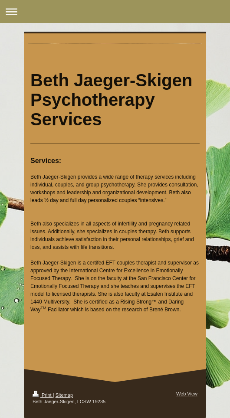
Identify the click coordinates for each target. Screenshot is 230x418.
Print (43, 395)
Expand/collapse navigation (115, 11)
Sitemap (64, 395)
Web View (186, 393)
